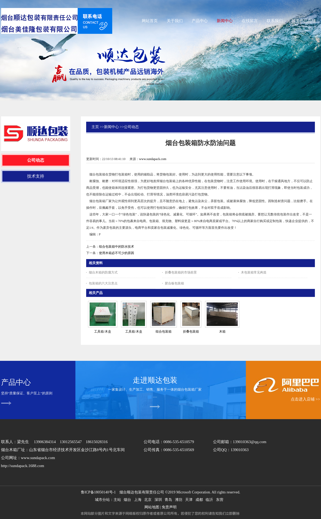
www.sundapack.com (152, 159)
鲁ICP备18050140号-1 (98, 492)
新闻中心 (111, 127)
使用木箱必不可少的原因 (116, 253)
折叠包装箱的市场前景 (181, 272)
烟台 (127, 500)
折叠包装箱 (191, 331)
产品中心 (16, 382)
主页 (95, 127)
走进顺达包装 (155, 380)
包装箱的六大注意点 (103, 283)
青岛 (168, 500)
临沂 (209, 500)
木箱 (222, 331)
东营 (219, 500)
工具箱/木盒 (102, 331)
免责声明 (169, 507)
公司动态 (131, 127)
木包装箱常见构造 (253, 272)
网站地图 (151, 507)
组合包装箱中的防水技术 (116, 246)
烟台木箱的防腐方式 (103, 272)
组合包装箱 (164, 331)
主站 (117, 500)
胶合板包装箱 (174, 283)
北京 (148, 500)
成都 (199, 500)
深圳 (158, 500)
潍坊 (178, 500)
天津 (189, 500)
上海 (137, 500)
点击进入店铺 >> (305, 399)
